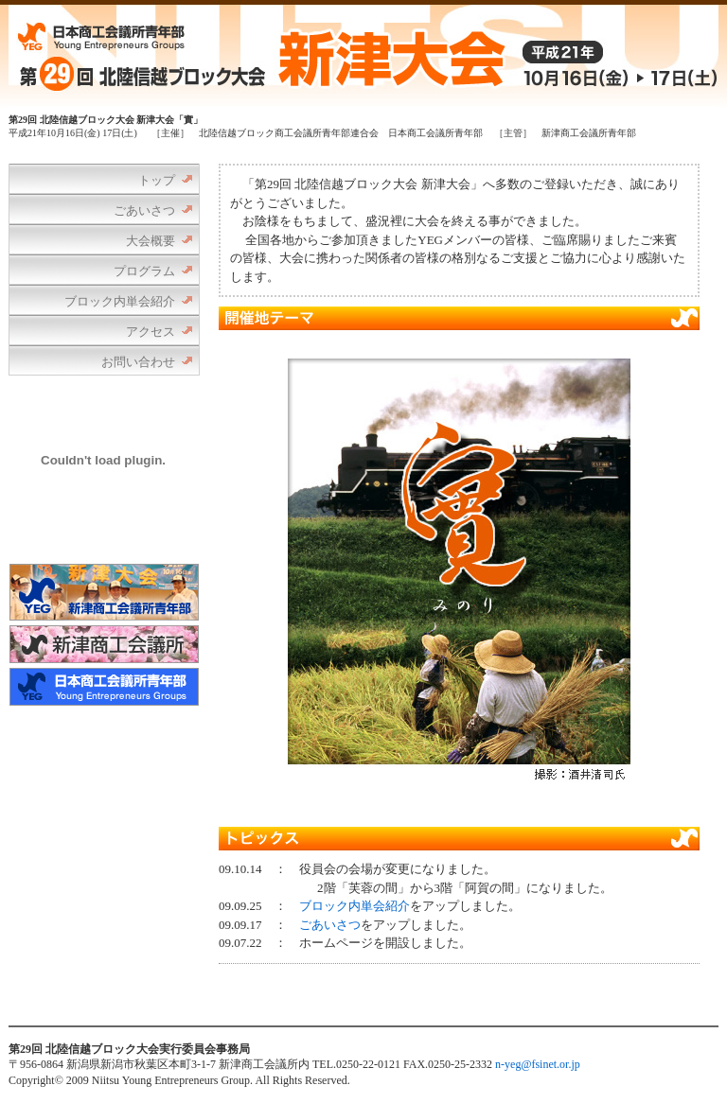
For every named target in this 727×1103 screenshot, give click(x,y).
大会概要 (150, 241)
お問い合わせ (138, 362)
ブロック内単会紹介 (119, 301)
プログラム (144, 271)
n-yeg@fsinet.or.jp (537, 1064)
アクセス (150, 331)
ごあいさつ (144, 210)
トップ (156, 180)
